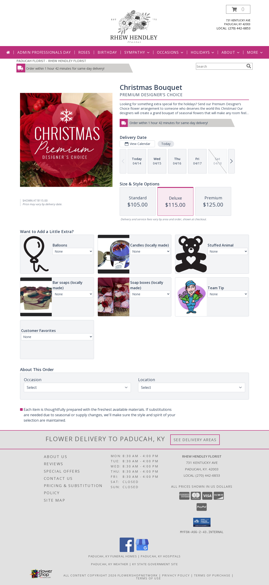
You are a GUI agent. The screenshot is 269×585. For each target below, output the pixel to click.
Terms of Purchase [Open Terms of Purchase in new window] (212, 575)
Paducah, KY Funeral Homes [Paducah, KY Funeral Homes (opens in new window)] (112, 556)
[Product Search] (220, 66)
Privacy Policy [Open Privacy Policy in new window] (176, 575)
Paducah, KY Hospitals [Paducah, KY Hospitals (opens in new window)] (161, 556)
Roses (84, 52)
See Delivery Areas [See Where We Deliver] (195, 439)
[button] (238, 9)
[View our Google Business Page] (142, 550)
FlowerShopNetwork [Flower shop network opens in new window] (138, 575)
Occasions (170, 52)
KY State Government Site (155, 564)
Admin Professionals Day (44, 52)
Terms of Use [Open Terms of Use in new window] (148, 578)
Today (165, 144)
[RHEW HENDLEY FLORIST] (134, 25)
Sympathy (137, 52)
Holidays (203, 52)
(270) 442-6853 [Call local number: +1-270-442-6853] (239, 28)
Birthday (107, 52)
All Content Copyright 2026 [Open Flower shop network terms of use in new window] (90, 575)
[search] (248, 66)
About (231, 52)
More (255, 52)
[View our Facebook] (127, 550)
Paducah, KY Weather (109, 564)
